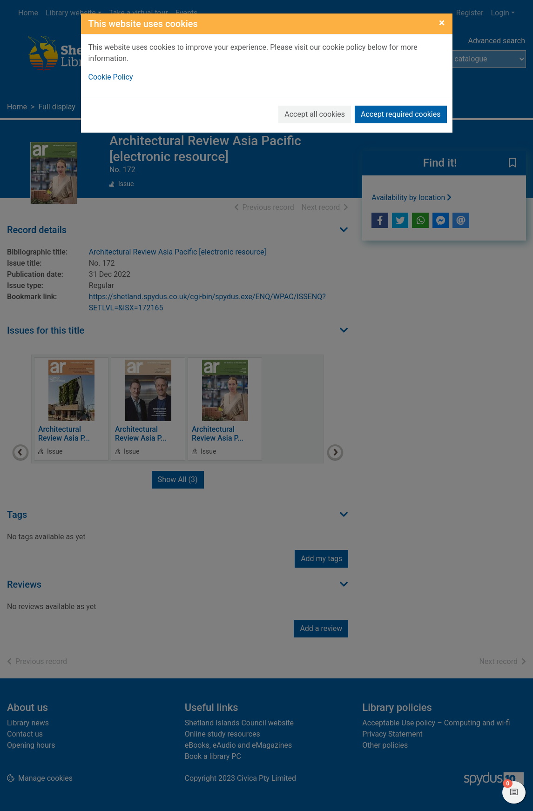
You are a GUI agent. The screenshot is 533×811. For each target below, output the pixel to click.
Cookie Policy (110, 77)
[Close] (442, 23)
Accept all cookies (314, 114)
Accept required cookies (401, 114)
